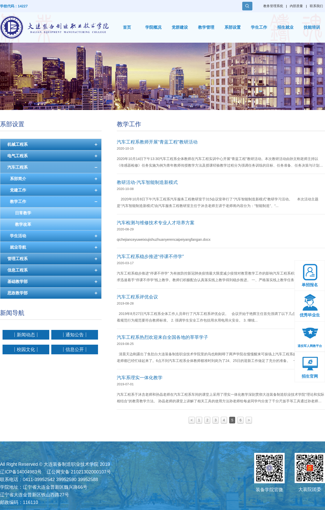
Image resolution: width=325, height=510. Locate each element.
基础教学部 (17, 281)
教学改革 (23, 224)
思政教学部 (17, 293)
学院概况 (153, 27)
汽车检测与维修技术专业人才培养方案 (155, 222)
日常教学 (23, 213)
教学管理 (206, 27)
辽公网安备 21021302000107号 (79, 471)
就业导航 (18, 247)
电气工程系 (17, 156)
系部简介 (18, 179)
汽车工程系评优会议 (137, 296)
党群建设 (180, 27)
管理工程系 (17, 259)
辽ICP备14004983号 (21, 471)
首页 (127, 27)
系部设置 (232, 27)
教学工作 (18, 201)
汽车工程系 (17, 167)
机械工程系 (17, 144)
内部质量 (296, 6)
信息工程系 (17, 270)
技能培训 (312, 27)
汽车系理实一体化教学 (139, 377)
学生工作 (259, 27)
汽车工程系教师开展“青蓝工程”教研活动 (157, 142)
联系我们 (316, 6)
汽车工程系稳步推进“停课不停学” (150, 256)
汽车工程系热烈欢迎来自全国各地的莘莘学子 (162, 337)
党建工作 (18, 190)
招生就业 (285, 27)
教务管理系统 (273, 6)
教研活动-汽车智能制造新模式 (147, 182)
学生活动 (18, 236)
